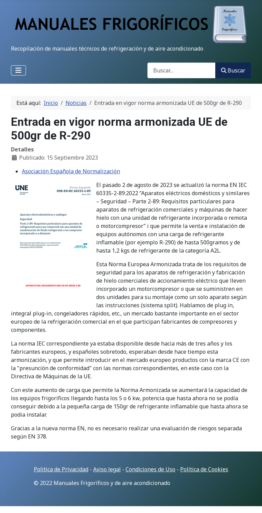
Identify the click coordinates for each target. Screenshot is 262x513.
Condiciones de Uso (150, 469)
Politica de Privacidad (61, 469)
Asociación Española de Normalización (71, 171)
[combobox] (181, 70)
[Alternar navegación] (18, 70)
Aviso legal (107, 469)
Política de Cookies (204, 469)
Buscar (233, 70)
